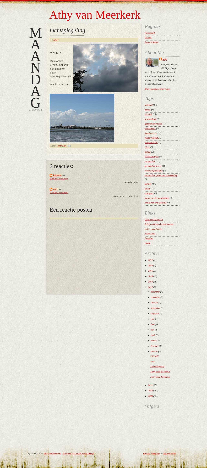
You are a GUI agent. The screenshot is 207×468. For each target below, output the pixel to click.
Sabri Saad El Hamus (160, 372)
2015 (150, 271)
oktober (154, 302)
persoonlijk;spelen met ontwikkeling (161, 175)
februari (154, 346)
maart (153, 340)
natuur (148, 152)
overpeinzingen (152, 156)
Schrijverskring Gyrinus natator (159, 224)
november (155, 297)
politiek (148, 184)
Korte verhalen (151, 42)
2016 (150, 265)
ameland (149, 105)
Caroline (149, 238)
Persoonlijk (150, 33)
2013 (150, 282)
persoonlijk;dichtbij (154, 170)
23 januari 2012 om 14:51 (59, 179)
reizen (147, 188)
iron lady (154, 356)
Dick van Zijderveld (154, 219)
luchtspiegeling (67, 30)
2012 (150, 287)
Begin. (148, 109)
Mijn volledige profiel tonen (157, 89)
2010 (150, 390)
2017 (150, 260)
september (155, 308)
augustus (155, 313)
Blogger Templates (151, 453)
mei (152, 330)
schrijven (62, 146)
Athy (55, 189)
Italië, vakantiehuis (153, 229)
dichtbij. (148, 114)
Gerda (147, 243)
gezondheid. (150, 128)
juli (152, 319)
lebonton (57, 175)
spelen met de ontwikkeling (157, 198)
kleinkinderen (151, 133)
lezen (152, 361)
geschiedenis (150, 119)
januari (154, 351)
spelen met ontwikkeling (156, 203)
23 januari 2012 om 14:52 (59, 193)
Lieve (147, 147)
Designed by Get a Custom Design (78, 453)
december (155, 292)
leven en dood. (151, 142)
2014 (150, 276)
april (153, 335)
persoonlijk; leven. (153, 166)
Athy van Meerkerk (95, 14)
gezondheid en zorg (153, 124)
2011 (150, 385)
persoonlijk (150, 161)
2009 (150, 396)
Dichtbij (148, 37)
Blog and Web (169, 453)
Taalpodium (150, 233)
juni (152, 324)
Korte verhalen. (152, 138)
